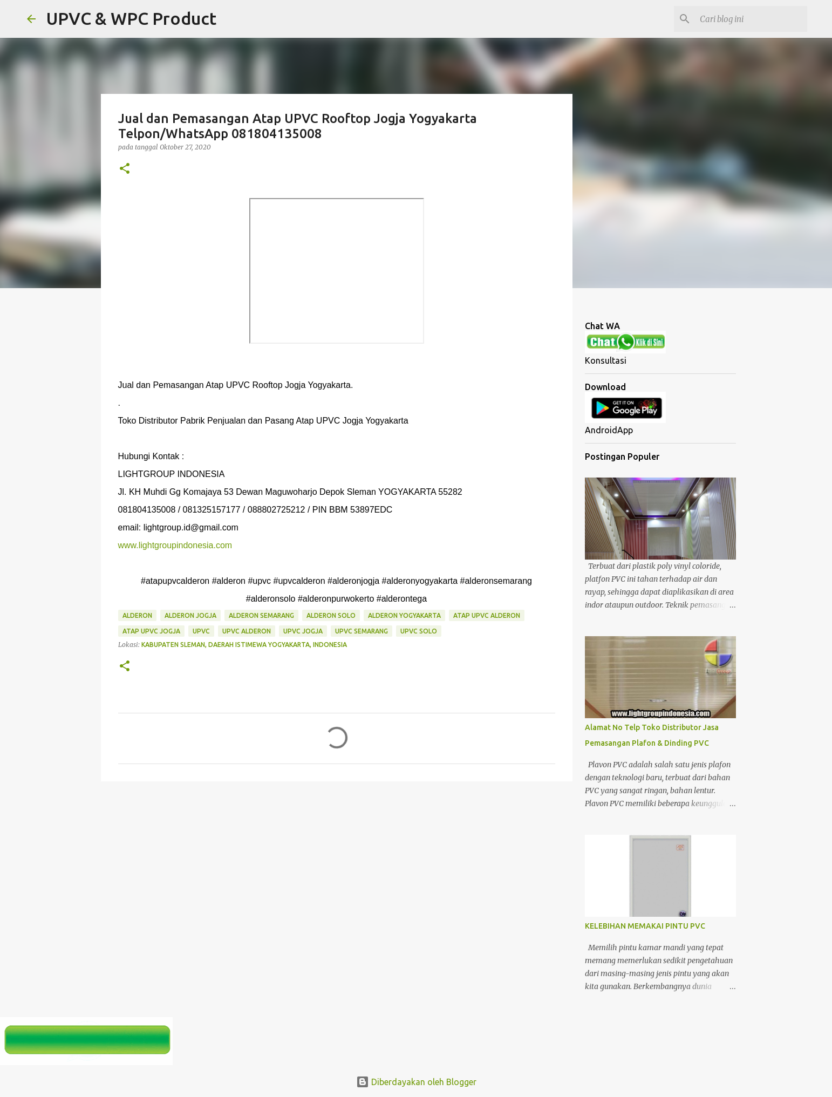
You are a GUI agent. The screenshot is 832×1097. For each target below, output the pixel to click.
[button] (124, 169)
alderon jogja (190, 615)
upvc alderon (246, 631)
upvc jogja (303, 631)
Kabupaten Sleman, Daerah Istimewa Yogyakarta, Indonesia (244, 644)
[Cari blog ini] (750, 19)
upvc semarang (361, 631)
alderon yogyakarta (404, 615)
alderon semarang (261, 615)
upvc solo (418, 631)
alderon (137, 615)
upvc (201, 631)
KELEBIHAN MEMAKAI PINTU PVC (645, 926)
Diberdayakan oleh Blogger (416, 1082)
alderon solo (331, 615)
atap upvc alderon (486, 615)
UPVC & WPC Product (131, 18)
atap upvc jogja (151, 631)
